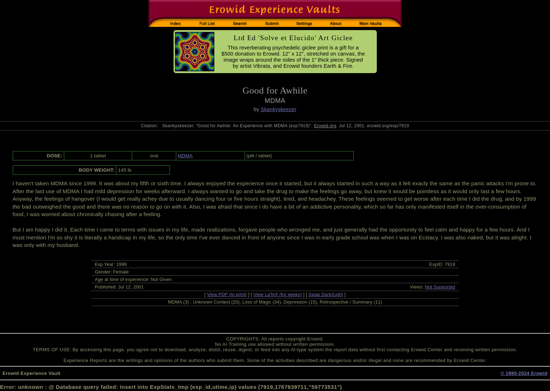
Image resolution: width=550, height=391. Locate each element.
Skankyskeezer (279, 109)
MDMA (185, 155)
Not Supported (440, 287)
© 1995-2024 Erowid (524, 373)
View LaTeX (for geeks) (277, 294)
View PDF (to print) (227, 294)
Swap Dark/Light (325, 294)
